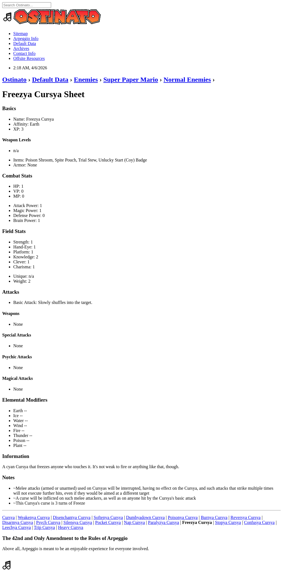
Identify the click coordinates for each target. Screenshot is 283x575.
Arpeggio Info (25, 38)
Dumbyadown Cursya (145, 517)
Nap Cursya (134, 522)
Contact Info (24, 53)
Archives (21, 48)
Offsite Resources (29, 58)
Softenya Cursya (108, 517)
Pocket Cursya (108, 522)
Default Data (24, 43)
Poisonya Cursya (183, 517)
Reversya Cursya (245, 517)
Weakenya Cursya (34, 517)
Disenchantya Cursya (71, 517)
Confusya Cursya (259, 522)
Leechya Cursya (16, 527)
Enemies (86, 79)
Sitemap (20, 33)
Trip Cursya (44, 527)
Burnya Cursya (214, 517)
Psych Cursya (48, 522)
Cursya (8, 517)
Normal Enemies (187, 79)
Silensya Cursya (78, 522)
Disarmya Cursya (17, 522)
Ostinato (14, 79)
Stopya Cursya (228, 522)
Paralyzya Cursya (163, 522)
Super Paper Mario (130, 79)
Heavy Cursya (70, 527)
